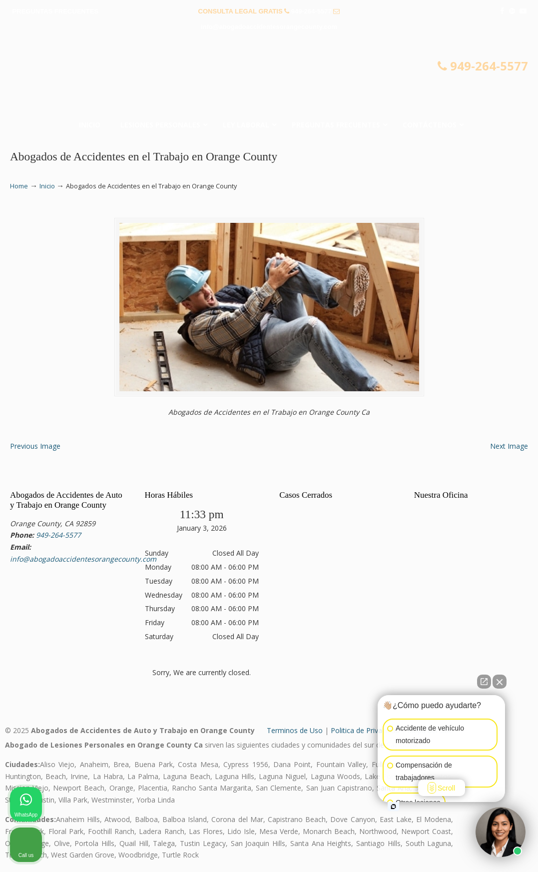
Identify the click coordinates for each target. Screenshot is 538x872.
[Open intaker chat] (393, 806)
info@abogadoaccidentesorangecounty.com (269, 26)
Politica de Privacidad (365, 730)
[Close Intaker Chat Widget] (500, 682)
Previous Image (35, 446)
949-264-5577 (311, 11)
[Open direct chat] (484, 682)
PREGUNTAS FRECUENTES (55, 11)
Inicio (47, 186)
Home (19, 186)
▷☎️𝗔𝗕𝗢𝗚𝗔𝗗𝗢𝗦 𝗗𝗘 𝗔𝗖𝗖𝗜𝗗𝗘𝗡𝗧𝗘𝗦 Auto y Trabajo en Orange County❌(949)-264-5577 (269, 77)
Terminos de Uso (295, 730)
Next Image (509, 446)
